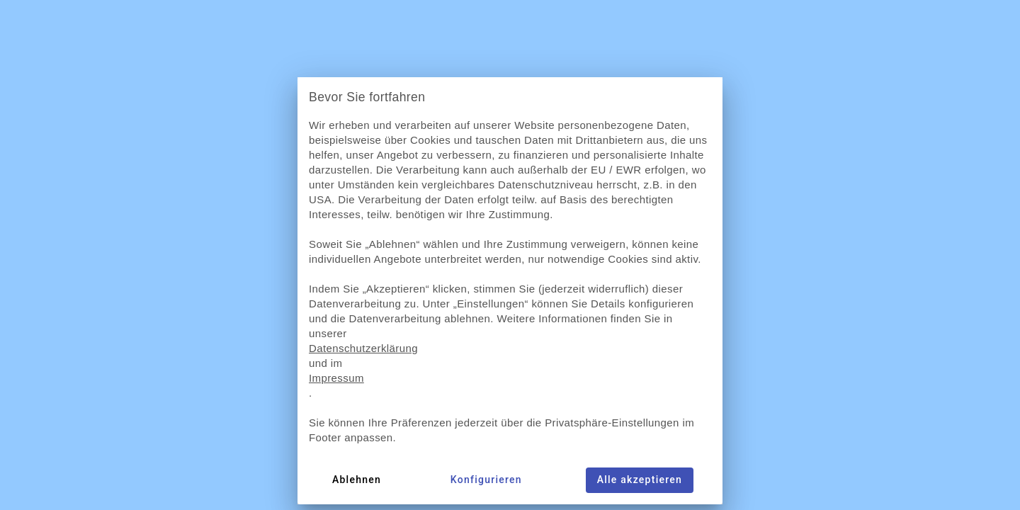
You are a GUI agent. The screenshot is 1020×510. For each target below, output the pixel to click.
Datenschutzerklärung (363, 348)
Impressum (336, 378)
